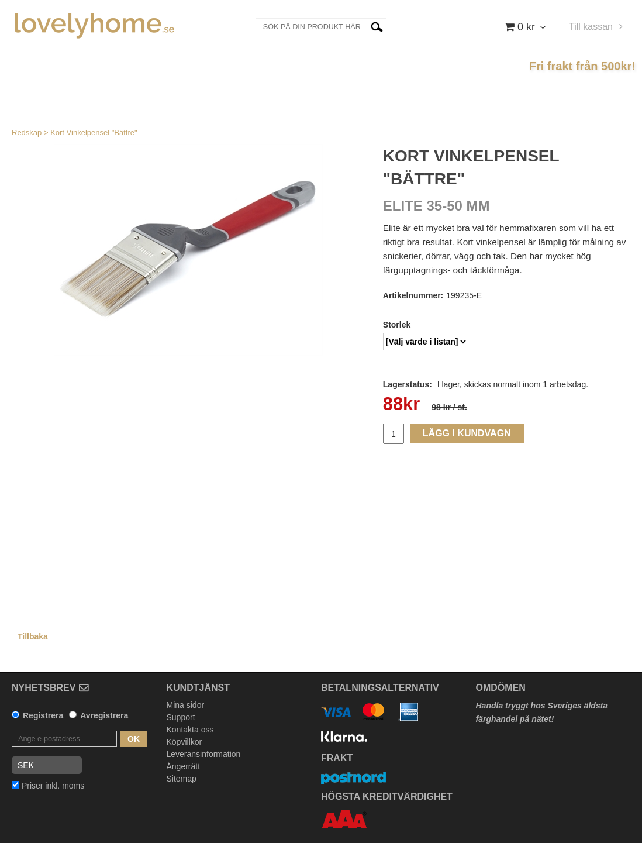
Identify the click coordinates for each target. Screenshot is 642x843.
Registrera (43, 715)
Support (181, 717)
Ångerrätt (184, 766)
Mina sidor (186, 705)
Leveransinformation (204, 754)
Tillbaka (33, 636)
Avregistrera (104, 715)
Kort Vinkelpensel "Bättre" (93, 132)
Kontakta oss (190, 729)
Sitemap (181, 778)
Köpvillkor (184, 741)
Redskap (27, 132)
